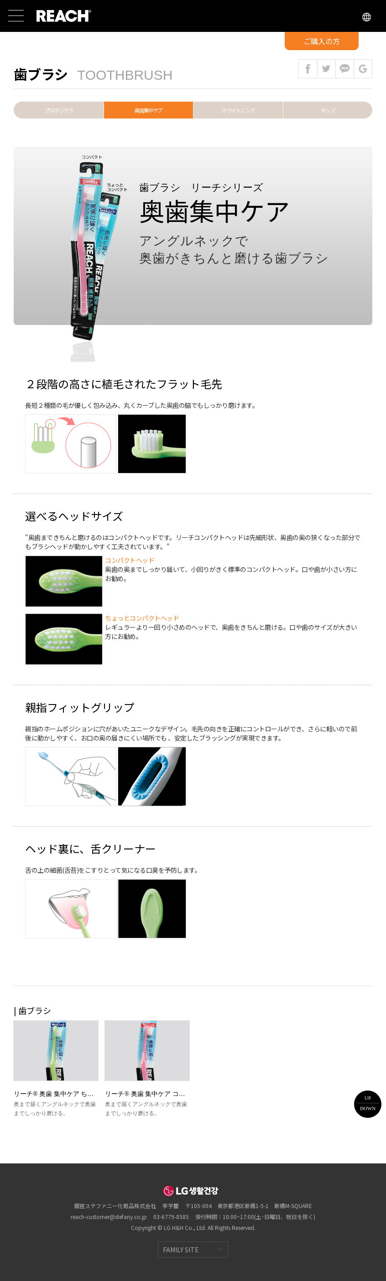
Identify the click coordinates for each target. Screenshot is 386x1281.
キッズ (328, 110)
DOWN (368, 1108)
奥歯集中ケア (148, 110)
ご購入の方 (321, 41)
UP (368, 1098)
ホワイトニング (238, 110)
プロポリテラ (58, 110)
